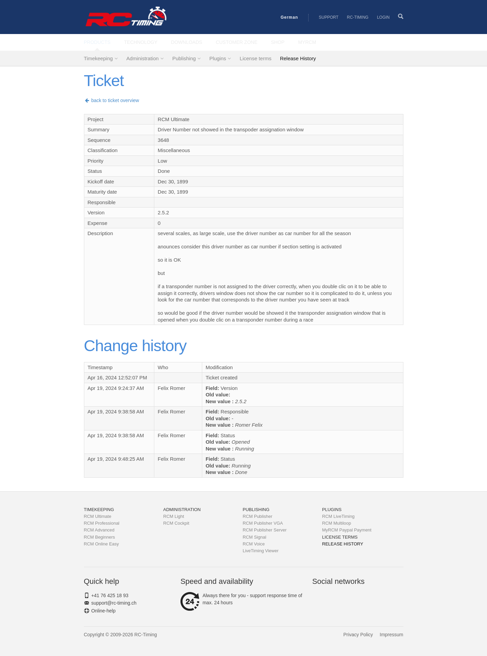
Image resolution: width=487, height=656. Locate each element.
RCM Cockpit (176, 523)
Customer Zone (237, 42)
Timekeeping (98, 58)
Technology (140, 42)
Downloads (186, 42)
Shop (278, 42)
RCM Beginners (99, 537)
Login (383, 17)
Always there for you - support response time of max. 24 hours (241, 599)
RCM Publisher (257, 516)
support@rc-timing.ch (113, 603)
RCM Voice (254, 543)
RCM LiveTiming (338, 516)
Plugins (217, 58)
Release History (298, 58)
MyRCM (307, 42)
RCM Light (173, 516)
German (289, 17)
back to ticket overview (111, 100)
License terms (255, 58)
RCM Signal (254, 537)
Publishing (184, 58)
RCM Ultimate (97, 516)
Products (97, 42)
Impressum (391, 634)
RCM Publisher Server (264, 529)
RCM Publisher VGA (263, 523)
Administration (142, 58)
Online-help (103, 610)
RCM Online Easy (101, 543)
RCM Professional (102, 523)
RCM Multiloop (336, 523)
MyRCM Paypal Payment (346, 529)
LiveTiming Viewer (261, 550)
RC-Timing (357, 17)
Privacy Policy (358, 634)
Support (328, 17)
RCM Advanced (99, 529)
